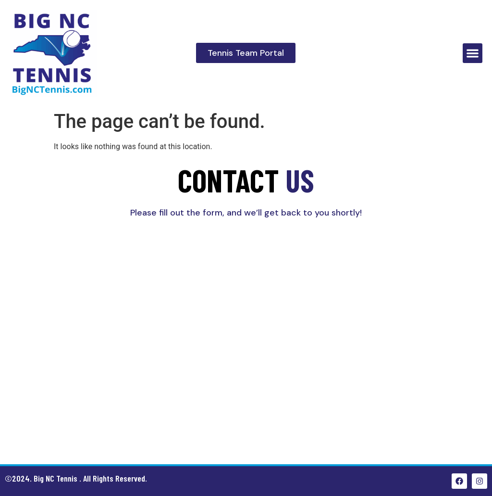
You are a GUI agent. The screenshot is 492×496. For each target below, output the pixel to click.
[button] (472, 53)
